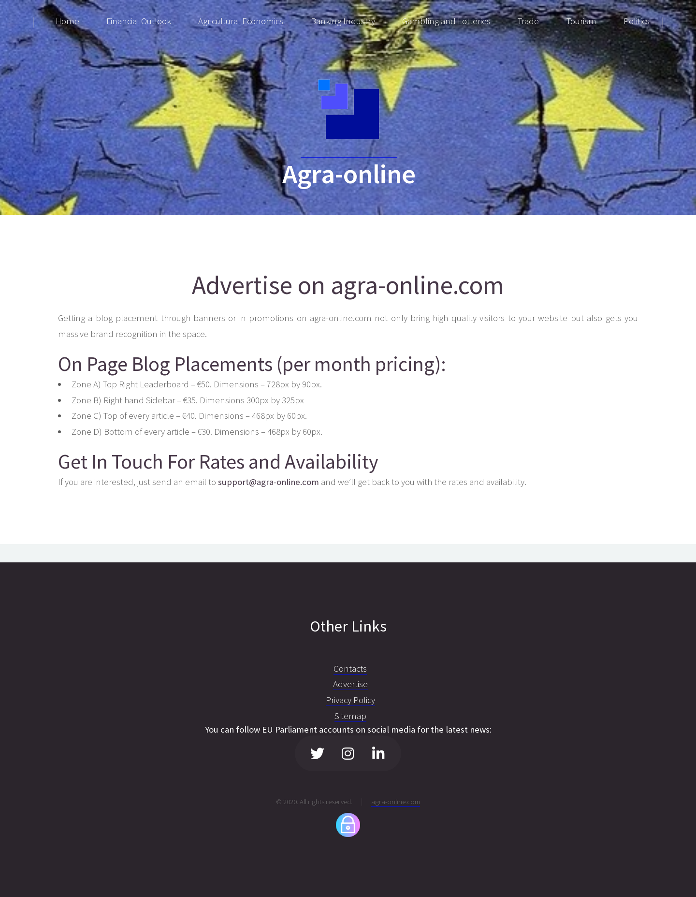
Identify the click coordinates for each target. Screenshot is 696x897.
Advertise (350, 684)
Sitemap (350, 715)
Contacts (350, 668)
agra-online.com (395, 801)
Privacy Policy (350, 700)
